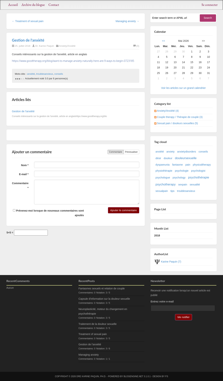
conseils (58, 73)
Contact (54, 5)
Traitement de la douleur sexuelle (98, 323)
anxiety (170, 151)
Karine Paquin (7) (171, 261)
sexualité (195, 184)
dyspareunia (162, 164)
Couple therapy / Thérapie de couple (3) (180, 117)
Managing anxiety (89, 354)
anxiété (31, 73)
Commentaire (115, 152)
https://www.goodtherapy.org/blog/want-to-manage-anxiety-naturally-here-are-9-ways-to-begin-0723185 (73, 61)
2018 (157, 235)
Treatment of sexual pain (93, 334)
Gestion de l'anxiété (28, 40)
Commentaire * (20, 185)
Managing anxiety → (127, 21)
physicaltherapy (202, 164)
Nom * (24, 165)
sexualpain (161, 190)
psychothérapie (198, 177)
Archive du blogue (33, 5)
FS (166, 376)
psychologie (182, 170)
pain (187, 164)
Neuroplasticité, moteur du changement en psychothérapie (103, 311)
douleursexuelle (186, 158)
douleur (168, 158)
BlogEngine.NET (133, 376)
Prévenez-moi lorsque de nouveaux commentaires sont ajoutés (48, 213)
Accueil (13, 5)
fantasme (177, 164)
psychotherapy (165, 184)
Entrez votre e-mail (162, 301)
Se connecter (210, 5)
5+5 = (10, 232)
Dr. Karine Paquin (44, 46)
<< (163, 40)
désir (158, 158)
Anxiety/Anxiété (67, 46)
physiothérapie (163, 170)
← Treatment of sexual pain (28, 21)
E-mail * (23, 174)
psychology (179, 177)
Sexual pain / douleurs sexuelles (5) (177, 123)
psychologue (162, 177)
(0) (136, 46)
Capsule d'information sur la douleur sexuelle (104, 298)
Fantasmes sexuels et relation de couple (102, 288)
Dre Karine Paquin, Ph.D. (91, 376)
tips (172, 190)
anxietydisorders (186, 151)
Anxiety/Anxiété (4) (168, 110)
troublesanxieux (44, 73)
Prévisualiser (131, 152)
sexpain (182, 184)
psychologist (198, 170)
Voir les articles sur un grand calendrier (183, 87)
